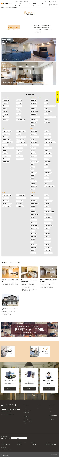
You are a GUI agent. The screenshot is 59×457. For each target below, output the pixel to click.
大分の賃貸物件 (33, 443)
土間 (46, 183)
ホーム (16, 4)
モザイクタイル (34, 224)
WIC (32, 164)
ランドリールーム (34, 161)
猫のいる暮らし (48, 216)
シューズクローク (48, 180)
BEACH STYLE (19, 147)
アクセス (26, 1)
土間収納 (47, 158)
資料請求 (57, 93)
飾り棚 (46, 150)
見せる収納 (47, 233)
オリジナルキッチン (20, 194)
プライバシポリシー (54, 453)
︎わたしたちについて (42, 4)
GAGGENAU (5, 106)
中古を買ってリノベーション (50, 117)
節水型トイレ (34, 186)
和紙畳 (46, 205)
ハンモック (33, 235)
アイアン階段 (48, 161)
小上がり (33, 153)
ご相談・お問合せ (49, 387)
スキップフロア (48, 153)
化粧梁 (33, 166)
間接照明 (47, 203)
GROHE (5, 111)
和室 (32, 177)
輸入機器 (47, 244)
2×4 (46, 103)
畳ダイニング (48, 208)
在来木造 (33, 108)
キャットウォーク (34, 227)
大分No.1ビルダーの (51, 443)
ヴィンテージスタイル (21, 136)
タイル (46, 145)
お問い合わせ (57, 99)
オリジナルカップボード (49, 186)
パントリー (33, 172)
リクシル (18, 111)
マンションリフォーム (35, 117)
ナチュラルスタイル (20, 142)
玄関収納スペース (34, 136)
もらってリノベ (48, 111)
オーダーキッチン (6, 205)
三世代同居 (33, 114)
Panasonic (5, 114)
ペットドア (33, 233)
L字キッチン (5, 200)
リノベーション (28, 4)
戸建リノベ (33, 100)
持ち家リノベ (34, 103)
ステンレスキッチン (7, 203)
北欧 (17, 153)
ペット (33, 230)
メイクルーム (34, 156)
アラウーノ (5, 119)
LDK (32, 169)
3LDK (32, 125)
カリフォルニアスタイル (21, 145)
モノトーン (5, 145)
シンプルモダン (19, 158)
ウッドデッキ (48, 134)
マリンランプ (34, 219)
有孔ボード (33, 200)
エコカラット (48, 249)
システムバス (34, 142)
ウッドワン (19, 103)
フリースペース (48, 139)
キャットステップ (48, 219)
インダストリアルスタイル (8, 147)
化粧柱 (33, 183)
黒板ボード (47, 227)
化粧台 (33, 188)
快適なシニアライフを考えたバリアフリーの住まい (48, 279)
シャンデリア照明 (34, 197)
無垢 (32, 216)
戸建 (46, 119)
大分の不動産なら (5, 443)
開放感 (33, 238)
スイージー (19, 106)
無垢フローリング (34, 214)
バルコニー (33, 134)
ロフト (46, 177)
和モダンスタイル (6, 156)
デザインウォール (34, 203)
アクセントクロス (48, 200)
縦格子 (33, 208)
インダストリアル (20, 139)
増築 (46, 108)
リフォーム (21, 4)
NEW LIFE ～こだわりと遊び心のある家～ (10, 279)
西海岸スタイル (6, 158)
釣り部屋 (33, 252)
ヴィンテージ (19, 156)
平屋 (46, 114)
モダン (4, 150)
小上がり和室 (48, 169)
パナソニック (6, 117)
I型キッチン (19, 203)
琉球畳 (33, 249)
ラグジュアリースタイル (7, 142)
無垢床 (46, 197)
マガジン (21, 1)
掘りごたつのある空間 (49, 211)
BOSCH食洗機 (6, 100)
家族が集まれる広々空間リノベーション (10, 308)
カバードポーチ (48, 147)
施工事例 (34, 4)
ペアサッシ (33, 246)
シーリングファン (48, 252)
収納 (46, 214)
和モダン (18, 134)
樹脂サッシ (33, 244)
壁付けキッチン (19, 205)
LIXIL (18, 108)
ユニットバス (34, 131)
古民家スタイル (6, 134)
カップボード (34, 158)
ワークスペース (48, 156)
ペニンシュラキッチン (21, 197)
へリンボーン (48, 222)
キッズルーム (34, 180)
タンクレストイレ (34, 145)
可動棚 (33, 205)
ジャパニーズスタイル (20, 131)
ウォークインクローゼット (50, 142)
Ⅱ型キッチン (19, 200)
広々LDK (47, 230)
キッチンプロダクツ (27, 411)
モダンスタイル (6, 161)
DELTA (4, 108)
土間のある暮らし (48, 224)
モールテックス (48, 246)
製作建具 (33, 211)
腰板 (32, 241)
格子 (46, 166)
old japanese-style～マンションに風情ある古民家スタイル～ (29, 279)
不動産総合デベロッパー (5, 436)
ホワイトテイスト (6, 139)
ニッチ (46, 175)
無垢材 (46, 194)
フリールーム (48, 136)
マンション (47, 122)
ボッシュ (18, 117)
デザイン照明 (48, 241)
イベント (16, 1)
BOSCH (18, 114)
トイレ (33, 139)
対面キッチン (6, 197)
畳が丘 (33, 175)
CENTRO (5, 103)
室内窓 (46, 131)
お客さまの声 (51, 418)
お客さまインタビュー (53, 414)
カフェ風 (5, 153)
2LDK (46, 100)
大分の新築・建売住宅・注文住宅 (20, 443)
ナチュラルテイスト (7, 131)
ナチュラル (5, 136)
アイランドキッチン (7, 194)
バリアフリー (34, 106)
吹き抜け (33, 147)
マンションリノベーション (50, 106)
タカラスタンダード (20, 119)
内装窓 (33, 150)
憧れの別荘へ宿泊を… (6, 447)
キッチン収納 (34, 222)
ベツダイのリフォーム (27, 409)
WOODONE (19, 100)
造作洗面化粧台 (48, 172)
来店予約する (10, 387)
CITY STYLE (19, 150)
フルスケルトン (34, 111)
